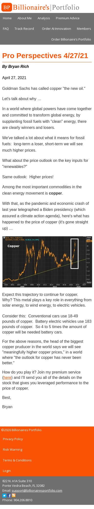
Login (7, 470)
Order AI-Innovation (56, 28)
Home (7, 18)
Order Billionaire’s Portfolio (71, 39)
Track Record (24, 28)
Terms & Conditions (17, 460)
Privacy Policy (13, 439)
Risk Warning (12, 449)
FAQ (6, 28)
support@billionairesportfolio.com (37, 490)
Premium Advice (68, 18)
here (7, 377)
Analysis (44, 18)
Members (84, 28)
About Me (25, 18)
